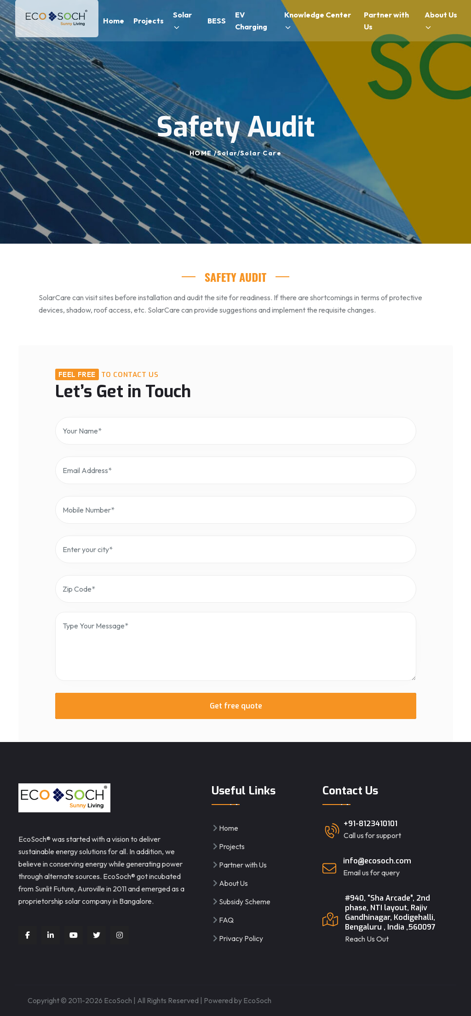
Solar (182, 20)
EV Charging (251, 20)
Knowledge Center (317, 20)
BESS (216, 20)
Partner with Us (386, 20)
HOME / (203, 153)
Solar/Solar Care (249, 153)
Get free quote (235, 706)
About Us (441, 20)
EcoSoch (257, 1000)
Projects (148, 20)
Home (113, 20)
